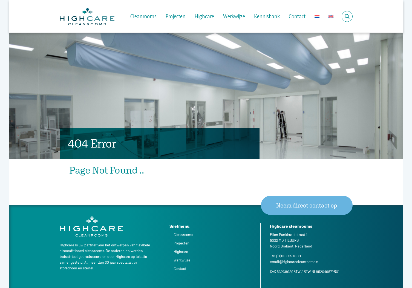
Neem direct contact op (306, 205)
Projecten (176, 16)
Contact (297, 16)
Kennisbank (267, 16)
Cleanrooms (143, 16)
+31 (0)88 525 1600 (285, 256)
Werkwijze (234, 16)
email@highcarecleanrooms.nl (294, 262)
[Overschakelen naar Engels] (331, 16)
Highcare (204, 16)
